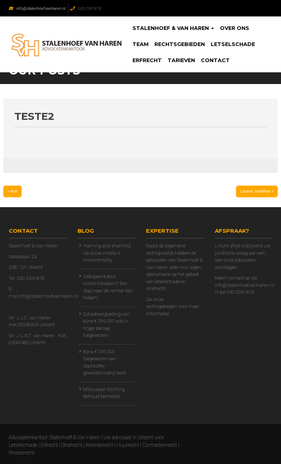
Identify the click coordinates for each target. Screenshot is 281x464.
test (14, 191)
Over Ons (234, 28)
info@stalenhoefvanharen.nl (37, 8)
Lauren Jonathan (255, 191)
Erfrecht (147, 60)
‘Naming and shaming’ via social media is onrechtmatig (107, 253)
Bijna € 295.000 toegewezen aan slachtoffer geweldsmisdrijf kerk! (104, 362)
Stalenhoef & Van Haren (173, 28)
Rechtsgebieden (179, 44)
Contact (215, 60)
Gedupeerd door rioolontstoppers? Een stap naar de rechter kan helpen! (108, 287)
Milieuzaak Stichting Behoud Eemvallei (104, 393)
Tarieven (181, 60)
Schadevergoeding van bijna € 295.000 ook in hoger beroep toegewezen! (106, 324)
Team (140, 44)
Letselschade (233, 44)
